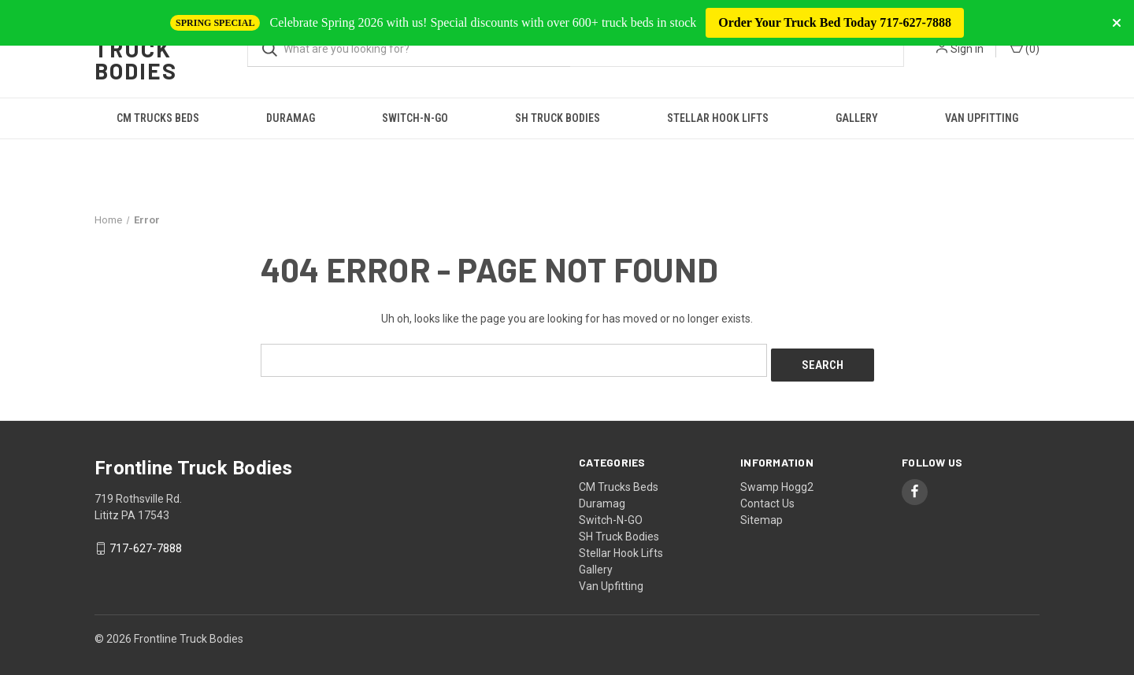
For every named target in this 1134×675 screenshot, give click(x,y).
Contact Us (767, 498)
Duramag (290, 118)
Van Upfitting (981, 118)
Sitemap (761, 514)
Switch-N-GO (415, 118)
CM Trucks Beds (158, 118)
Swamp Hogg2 (776, 481)
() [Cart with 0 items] (1025, 48)
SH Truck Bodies (557, 118)
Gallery (857, 118)
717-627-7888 (145, 544)
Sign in (967, 48)
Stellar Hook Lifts (718, 118)
